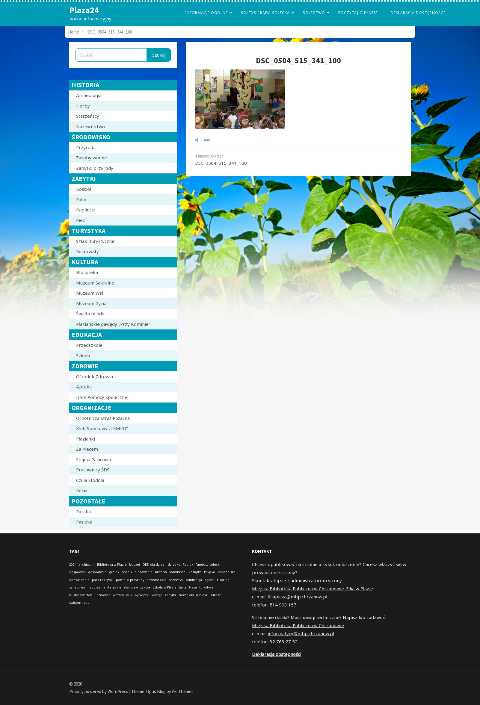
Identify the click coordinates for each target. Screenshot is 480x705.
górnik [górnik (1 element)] (127, 572)
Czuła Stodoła (90, 480)
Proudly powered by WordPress (99, 691)
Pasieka (84, 522)
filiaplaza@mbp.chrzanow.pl (297, 597)
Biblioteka (87, 272)
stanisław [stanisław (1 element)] (131, 587)
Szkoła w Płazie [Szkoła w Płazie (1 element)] (164, 587)
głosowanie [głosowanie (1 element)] (144, 572)
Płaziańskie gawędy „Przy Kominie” (113, 324)
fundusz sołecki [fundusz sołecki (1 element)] (208, 564)
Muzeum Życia (91, 303)
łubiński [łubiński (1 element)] (202, 595)
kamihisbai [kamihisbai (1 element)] (177, 572)
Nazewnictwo (90, 126)
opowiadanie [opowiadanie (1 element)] (79, 580)
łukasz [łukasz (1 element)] (216, 595)
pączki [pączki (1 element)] (209, 580)
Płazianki (85, 439)
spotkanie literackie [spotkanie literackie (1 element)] (105, 587)
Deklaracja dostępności (418, 12)
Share (203, 140)
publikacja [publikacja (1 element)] (194, 580)
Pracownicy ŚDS (92, 470)
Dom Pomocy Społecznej (102, 397)
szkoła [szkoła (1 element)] (145, 587)
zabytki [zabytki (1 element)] (170, 595)
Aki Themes (183, 691)
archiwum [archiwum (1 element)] (87, 564)
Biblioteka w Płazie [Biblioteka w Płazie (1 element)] (112, 564)
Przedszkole (89, 345)
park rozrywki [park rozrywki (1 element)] (103, 580)
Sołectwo (314, 12)
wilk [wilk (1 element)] (129, 595)
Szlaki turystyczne (95, 241)
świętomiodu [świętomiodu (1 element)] (79, 602)
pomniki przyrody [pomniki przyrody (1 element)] (130, 580)
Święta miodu (90, 314)
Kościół (83, 189)
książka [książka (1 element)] (209, 572)
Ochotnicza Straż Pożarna (103, 418)
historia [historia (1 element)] (161, 572)
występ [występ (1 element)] (157, 595)
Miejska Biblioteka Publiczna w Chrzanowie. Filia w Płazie (312, 588)
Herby (83, 106)
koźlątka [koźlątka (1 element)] (195, 572)
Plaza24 (84, 10)
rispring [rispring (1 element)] (223, 580)
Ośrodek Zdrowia (94, 376)
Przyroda (86, 147)
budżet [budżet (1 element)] (134, 564)
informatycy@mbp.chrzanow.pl (301, 633)
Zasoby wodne (91, 158)
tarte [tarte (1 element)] (183, 587)
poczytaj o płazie (358, 12)
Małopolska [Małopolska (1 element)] (227, 572)
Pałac (81, 199)
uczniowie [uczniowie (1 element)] (102, 595)
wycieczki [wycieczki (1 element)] (142, 595)
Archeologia (89, 95)
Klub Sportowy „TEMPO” (102, 428)
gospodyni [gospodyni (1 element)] (77, 572)
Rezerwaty (87, 251)
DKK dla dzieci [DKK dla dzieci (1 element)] (154, 564)
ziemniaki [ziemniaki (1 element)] (186, 595)
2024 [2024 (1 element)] (72, 564)
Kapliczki (85, 210)
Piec (80, 220)
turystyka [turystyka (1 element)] (206, 587)
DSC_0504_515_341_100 (221, 163)
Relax (81, 490)
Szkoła (83, 355)
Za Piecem (87, 449)
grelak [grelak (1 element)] (114, 572)
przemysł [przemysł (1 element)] (176, 580)
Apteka (84, 387)
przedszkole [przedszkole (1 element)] (156, 580)
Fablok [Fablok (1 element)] (188, 564)
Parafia (83, 512)
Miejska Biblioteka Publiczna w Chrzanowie (298, 625)
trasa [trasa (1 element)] (193, 587)
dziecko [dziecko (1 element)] (174, 564)
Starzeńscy (87, 116)
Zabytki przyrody (94, 168)
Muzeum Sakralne (95, 283)
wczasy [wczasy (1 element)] (118, 595)
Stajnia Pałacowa (93, 459)
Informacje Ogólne (206, 12)
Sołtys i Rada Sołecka (265, 12)
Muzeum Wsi (89, 293)
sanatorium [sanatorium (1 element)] (78, 587)
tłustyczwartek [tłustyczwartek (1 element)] (80, 595)
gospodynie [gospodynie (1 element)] (97, 572)
